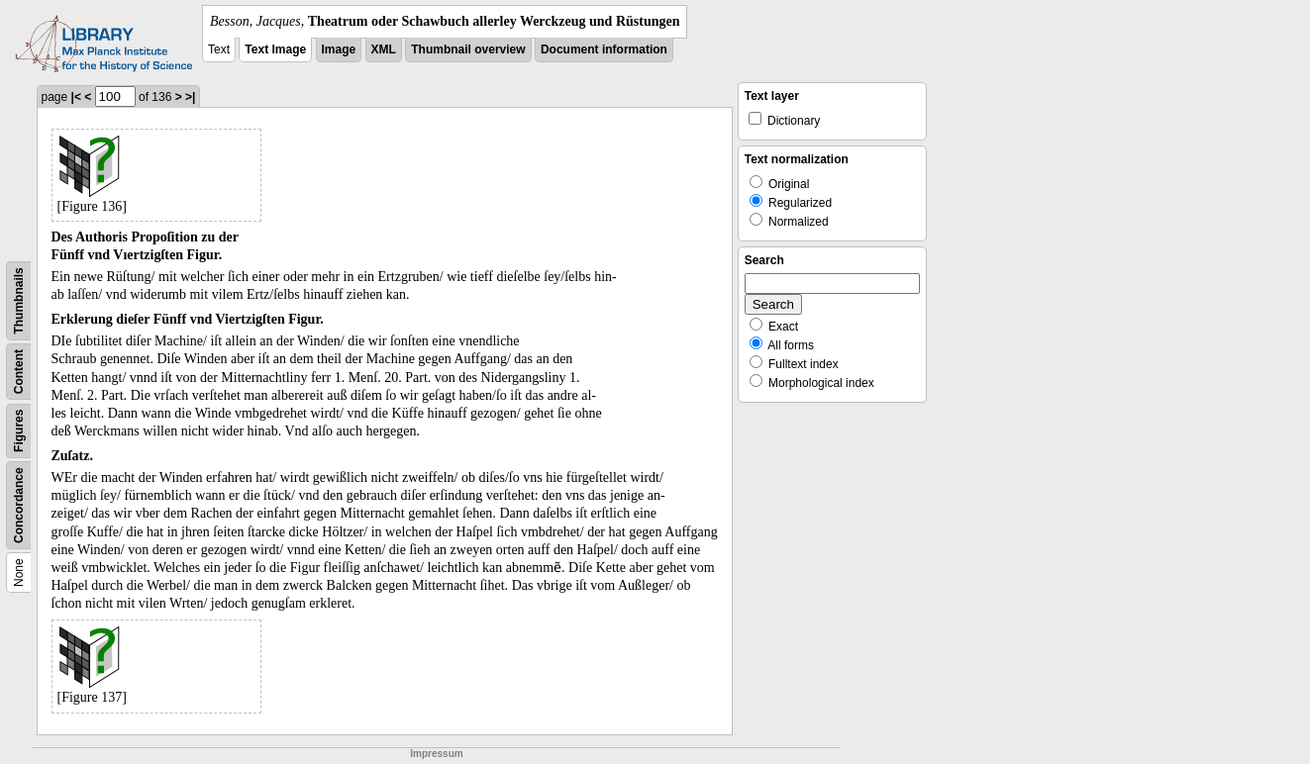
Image (339, 49)
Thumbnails (19, 300)
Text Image (275, 49)
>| (190, 97)
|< (76, 97)
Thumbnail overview (468, 49)
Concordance (19, 505)
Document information (604, 49)
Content (19, 371)
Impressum (436, 753)
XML (383, 49)
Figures (19, 431)
